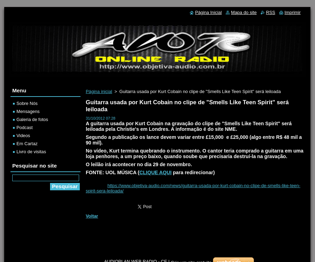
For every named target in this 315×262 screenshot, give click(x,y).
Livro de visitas (31, 151)
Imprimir (293, 12)
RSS (270, 12)
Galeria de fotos (32, 119)
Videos (23, 135)
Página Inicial (208, 12)
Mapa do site (244, 12)
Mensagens (28, 111)
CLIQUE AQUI (155, 172)
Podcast (24, 127)
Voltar (92, 216)
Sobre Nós (26, 103)
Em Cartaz (26, 143)
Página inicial (99, 91)
